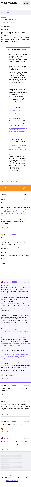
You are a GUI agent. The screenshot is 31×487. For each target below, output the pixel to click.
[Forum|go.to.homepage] (10, 3)
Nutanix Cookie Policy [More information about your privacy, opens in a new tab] (12, 480)
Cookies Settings (15, 484)
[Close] (29, 473)
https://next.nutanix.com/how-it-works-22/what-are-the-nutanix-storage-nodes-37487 (18, 112)
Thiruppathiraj (7, 26)
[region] (15, 479)
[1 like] (7, 375)
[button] (2, 3)
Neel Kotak (7, 199)
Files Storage (6, 12)
